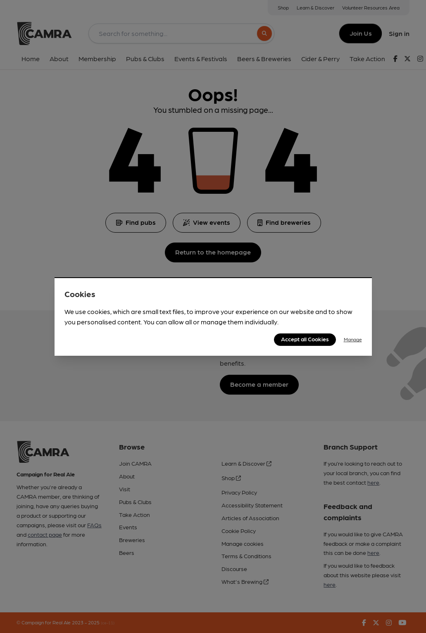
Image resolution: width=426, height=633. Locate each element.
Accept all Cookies (305, 339)
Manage (353, 339)
